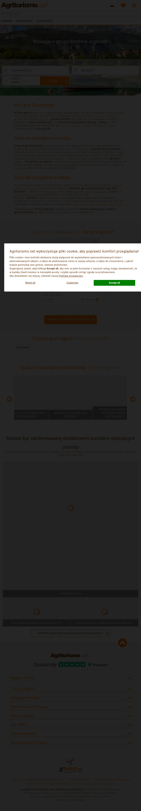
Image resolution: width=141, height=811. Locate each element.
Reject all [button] (30, 282)
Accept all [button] (114, 282)
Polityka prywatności (71, 275)
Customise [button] (72, 282)
